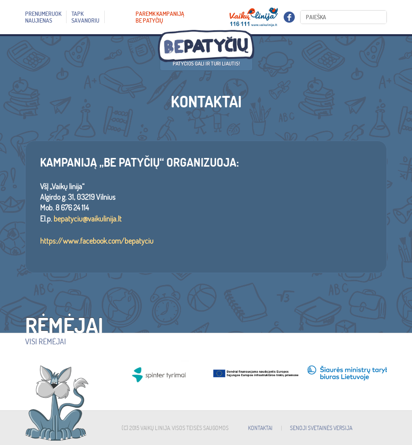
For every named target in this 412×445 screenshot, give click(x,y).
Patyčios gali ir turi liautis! (206, 63)
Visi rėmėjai (45, 341)
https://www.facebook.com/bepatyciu (96, 241)
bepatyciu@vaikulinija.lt (88, 218)
